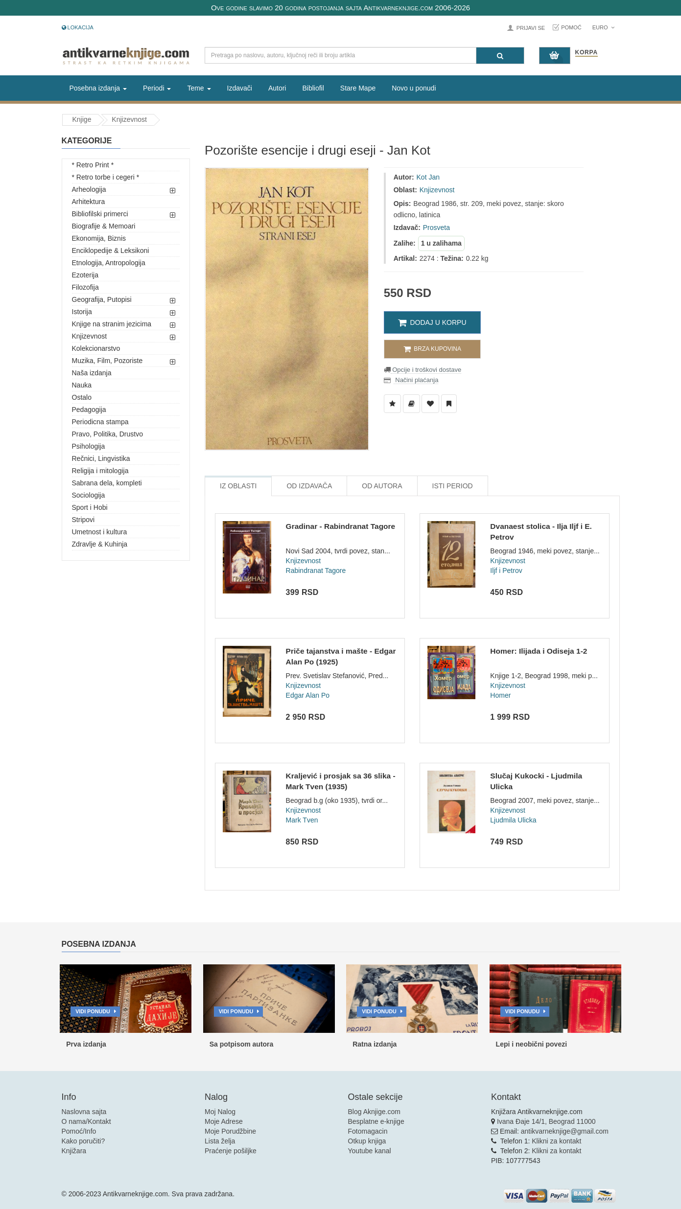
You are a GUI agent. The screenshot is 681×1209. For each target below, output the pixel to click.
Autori (277, 88)
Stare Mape (358, 88)
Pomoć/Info (79, 1131)
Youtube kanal (369, 1151)
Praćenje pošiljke (231, 1151)
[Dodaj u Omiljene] (430, 403)
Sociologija (88, 495)
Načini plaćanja (416, 380)
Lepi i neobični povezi (531, 1044)
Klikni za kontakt (556, 1141)
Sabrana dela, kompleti (107, 483)
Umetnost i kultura (99, 532)
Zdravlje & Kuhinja (100, 544)
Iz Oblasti (238, 486)
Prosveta (436, 227)
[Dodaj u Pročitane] (449, 403)
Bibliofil (313, 88)
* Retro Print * (93, 165)
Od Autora (382, 486)
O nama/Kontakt (86, 1121)
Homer (500, 695)
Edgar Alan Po (308, 695)
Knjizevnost (129, 119)
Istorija (82, 312)
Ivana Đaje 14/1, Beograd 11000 (546, 1121)
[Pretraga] (500, 55)
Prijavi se (531, 28)
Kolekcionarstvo (96, 348)
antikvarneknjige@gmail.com (565, 1131)
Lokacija (78, 27)
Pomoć (571, 27)
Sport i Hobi (90, 507)
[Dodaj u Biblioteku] (411, 403)
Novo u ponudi (414, 88)
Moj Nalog (220, 1112)
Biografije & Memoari (104, 226)
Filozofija (85, 287)
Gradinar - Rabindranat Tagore (341, 526)
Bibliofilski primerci (100, 214)
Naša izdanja (92, 373)
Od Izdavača (309, 486)
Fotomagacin (368, 1131)
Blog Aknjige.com (374, 1112)
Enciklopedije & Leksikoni (110, 250)
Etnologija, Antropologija (108, 263)
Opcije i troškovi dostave (426, 369)
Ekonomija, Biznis (99, 238)
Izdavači (239, 88)
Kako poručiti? (83, 1141)
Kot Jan (428, 177)
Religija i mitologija (100, 471)
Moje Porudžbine (230, 1131)
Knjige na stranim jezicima (112, 324)
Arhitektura (88, 201)
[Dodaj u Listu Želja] (392, 403)
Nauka (82, 385)
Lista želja (220, 1141)
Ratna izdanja (374, 1044)
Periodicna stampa (100, 422)
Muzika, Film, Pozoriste (107, 361)
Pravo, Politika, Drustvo (107, 434)
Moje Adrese (224, 1121)
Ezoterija (85, 275)
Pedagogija (89, 409)
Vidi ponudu (92, 1011)
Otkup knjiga (367, 1141)
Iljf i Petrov (506, 570)
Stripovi (83, 520)
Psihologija (88, 446)
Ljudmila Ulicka (513, 820)
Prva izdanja (86, 1044)
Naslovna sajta (84, 1112)
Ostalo (82, 397)
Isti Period (452, 486)
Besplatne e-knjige (376, 1121)
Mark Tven (302, 820)
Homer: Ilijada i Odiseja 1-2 (538, 651)
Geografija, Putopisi (102, 299)
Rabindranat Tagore (316, 570)
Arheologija (89, 189)
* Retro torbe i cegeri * (106, 177)
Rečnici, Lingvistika (101, 458)
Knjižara (74, 1151)
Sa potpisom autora (242, 1044)
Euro (603, 27)
